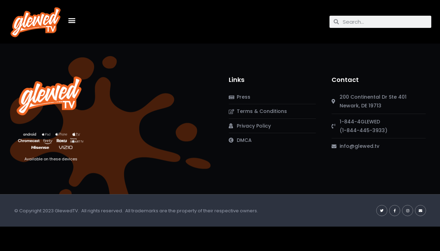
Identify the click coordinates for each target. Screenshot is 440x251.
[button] (71, 20)
